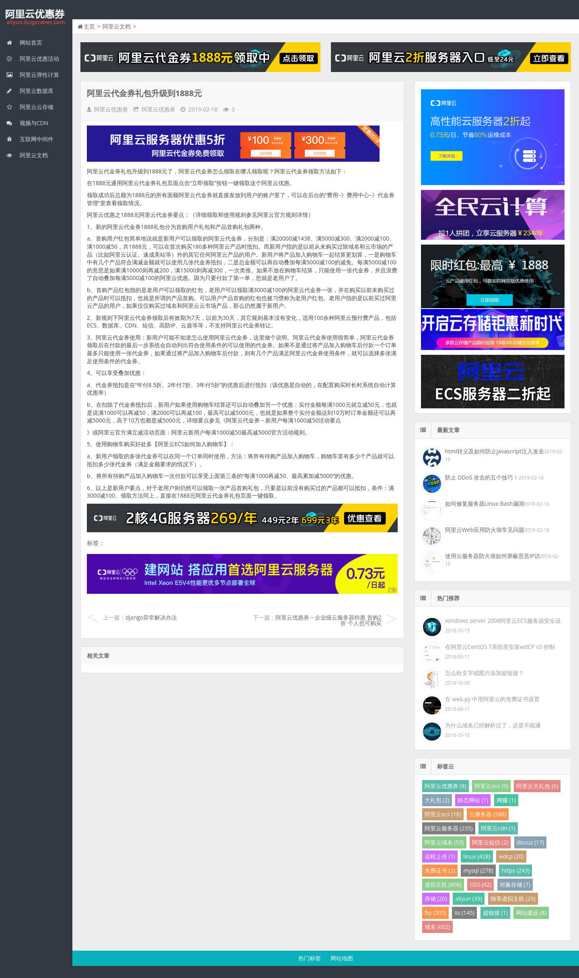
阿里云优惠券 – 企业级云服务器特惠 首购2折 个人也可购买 (328, 620)
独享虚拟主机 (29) (513, 898)
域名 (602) (437, 927)
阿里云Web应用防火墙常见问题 (484, 529)
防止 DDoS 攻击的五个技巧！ (482, 477)
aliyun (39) (468, 898)
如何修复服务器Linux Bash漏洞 (484, 503)
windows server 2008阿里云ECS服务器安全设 (503, 620)
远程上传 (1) (440, 856)
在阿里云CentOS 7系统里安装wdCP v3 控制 (500, 647)
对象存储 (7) (515, 884)
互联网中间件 (29, 139)
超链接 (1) (495, 912)
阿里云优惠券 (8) (445, 786)
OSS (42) (480, 884)
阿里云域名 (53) (444, 842)
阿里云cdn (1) (498, 828)
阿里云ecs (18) (443, 814)
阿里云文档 (27, 155)
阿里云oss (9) (491, 786)
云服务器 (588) (487, 814)
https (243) (515, 870)
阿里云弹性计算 (32, 74)
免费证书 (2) (440, 870)
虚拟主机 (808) (443, 884)
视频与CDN (27, 123)
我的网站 (36, 17)
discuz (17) (530, 842)
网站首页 (24, 42)
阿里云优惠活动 (32, 58)
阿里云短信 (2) (490, 842)
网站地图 (342, 958)
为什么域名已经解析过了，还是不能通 (493, 725)
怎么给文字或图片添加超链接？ (484, 673)
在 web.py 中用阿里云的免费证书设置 (492, 699)
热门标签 (309, 958)
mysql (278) (478, 870)
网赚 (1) (506, 800)
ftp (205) (435, 912)
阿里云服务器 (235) (449, 828)
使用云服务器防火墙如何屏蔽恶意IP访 (492, 556)
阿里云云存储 (29, 107)
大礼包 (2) (437, 800)
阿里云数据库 (29, 91)
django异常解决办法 (151, 617)
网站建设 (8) (531, 912)
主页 (89, 26)
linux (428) (476, 856)
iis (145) (464, 912)
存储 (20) (436, 898)
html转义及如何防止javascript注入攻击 (494, 451)
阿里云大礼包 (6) (537, 786)
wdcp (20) (511, 856)
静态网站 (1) (473, 800)
